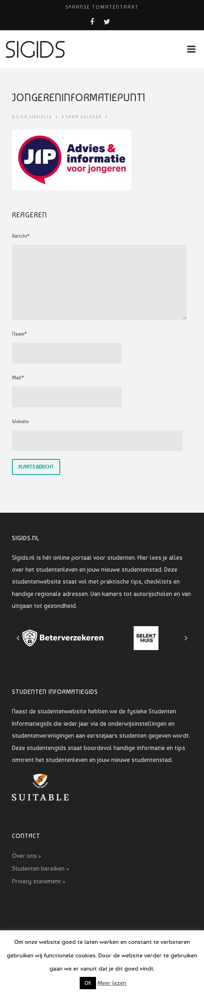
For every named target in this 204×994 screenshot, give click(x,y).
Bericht (20, 236)
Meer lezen (112, 982)
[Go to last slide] (18, 638)
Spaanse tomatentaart (102, 7)
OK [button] (87, 983)
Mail (18, 378)
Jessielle (40, 117)
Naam (19, 334)
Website (20, 421)
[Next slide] (185, 638)
